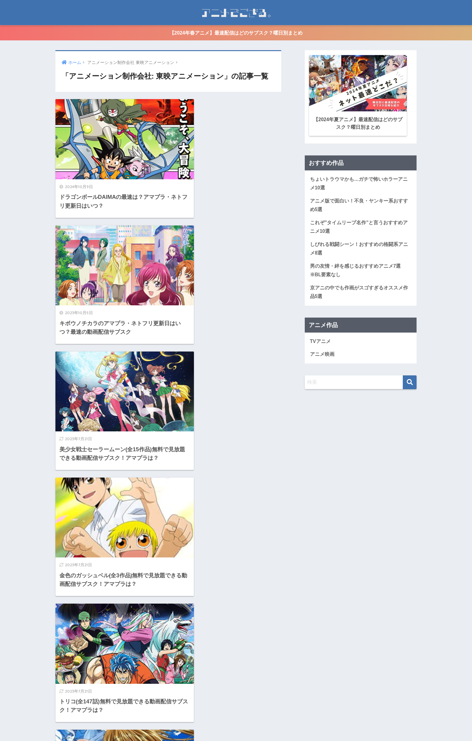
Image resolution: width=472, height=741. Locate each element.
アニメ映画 (322, 353)
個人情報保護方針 (247, 725)
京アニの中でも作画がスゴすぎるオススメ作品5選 (359, 291)
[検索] (410, 382)
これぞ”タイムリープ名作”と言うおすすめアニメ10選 (359, 226)
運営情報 (215, 725)
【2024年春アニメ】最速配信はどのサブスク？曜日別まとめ (236, 32)
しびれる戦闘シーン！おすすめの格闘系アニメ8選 (359, 247)
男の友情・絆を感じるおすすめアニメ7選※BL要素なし (355, 270)
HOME (236, 713)
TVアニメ (320, 340)
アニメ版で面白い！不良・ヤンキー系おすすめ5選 (359, 204)
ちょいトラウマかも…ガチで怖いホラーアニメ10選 (359, 182)
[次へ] (193, 673)
